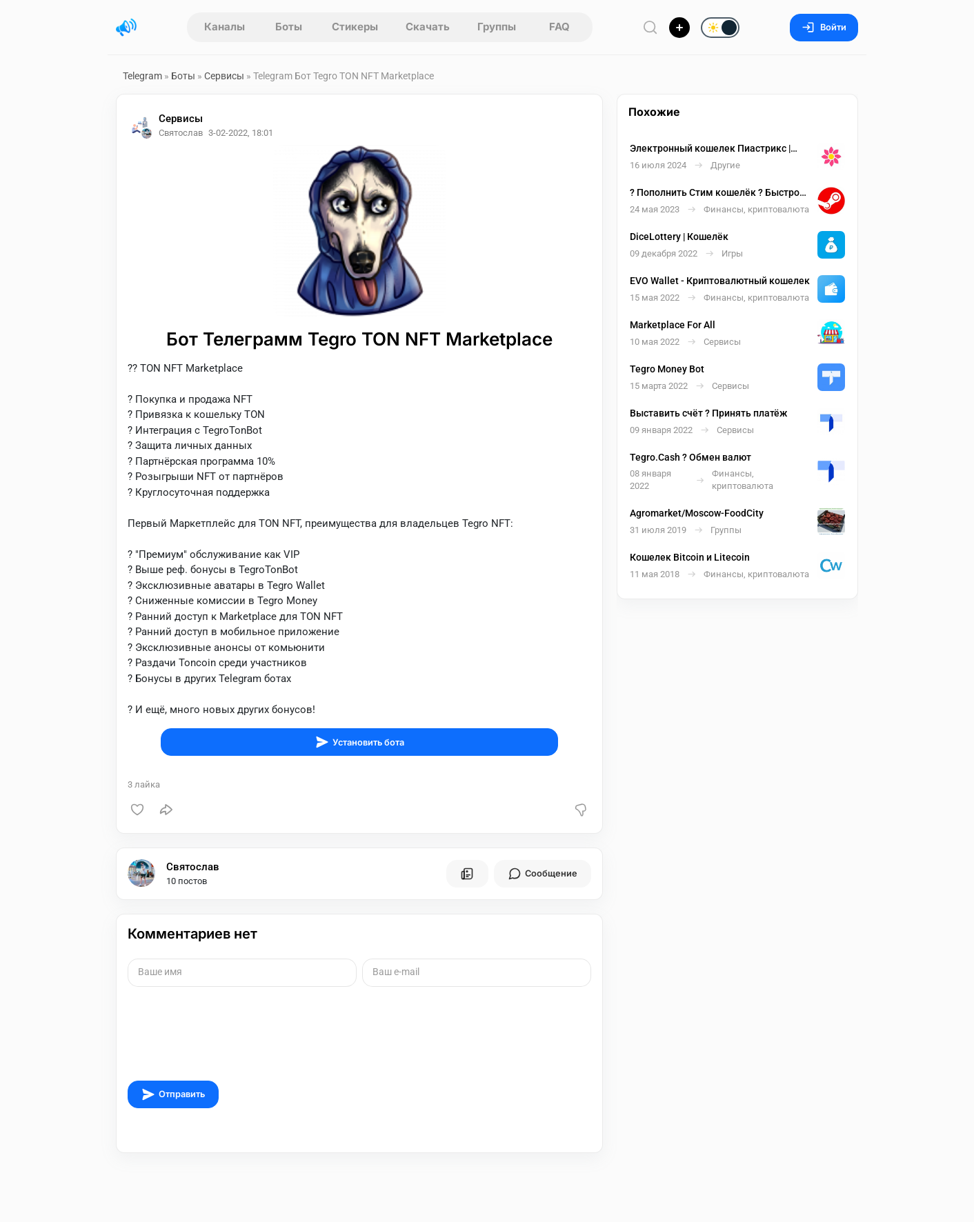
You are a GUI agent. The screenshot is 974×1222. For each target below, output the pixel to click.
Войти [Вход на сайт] (824, 27)
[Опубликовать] (679, 27)
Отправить (173, 1094)
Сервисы (224, 75)
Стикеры (355, 26)
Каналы (224, 26)
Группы (496, 26)
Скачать (428, 26)
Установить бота (359, 742)
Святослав (192, 867)
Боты (288, 26)
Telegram (142, 75)
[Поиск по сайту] (650, 27)
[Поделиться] (166, 809)
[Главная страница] (126, 27)
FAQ (559, 26)
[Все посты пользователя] (467, 874)
